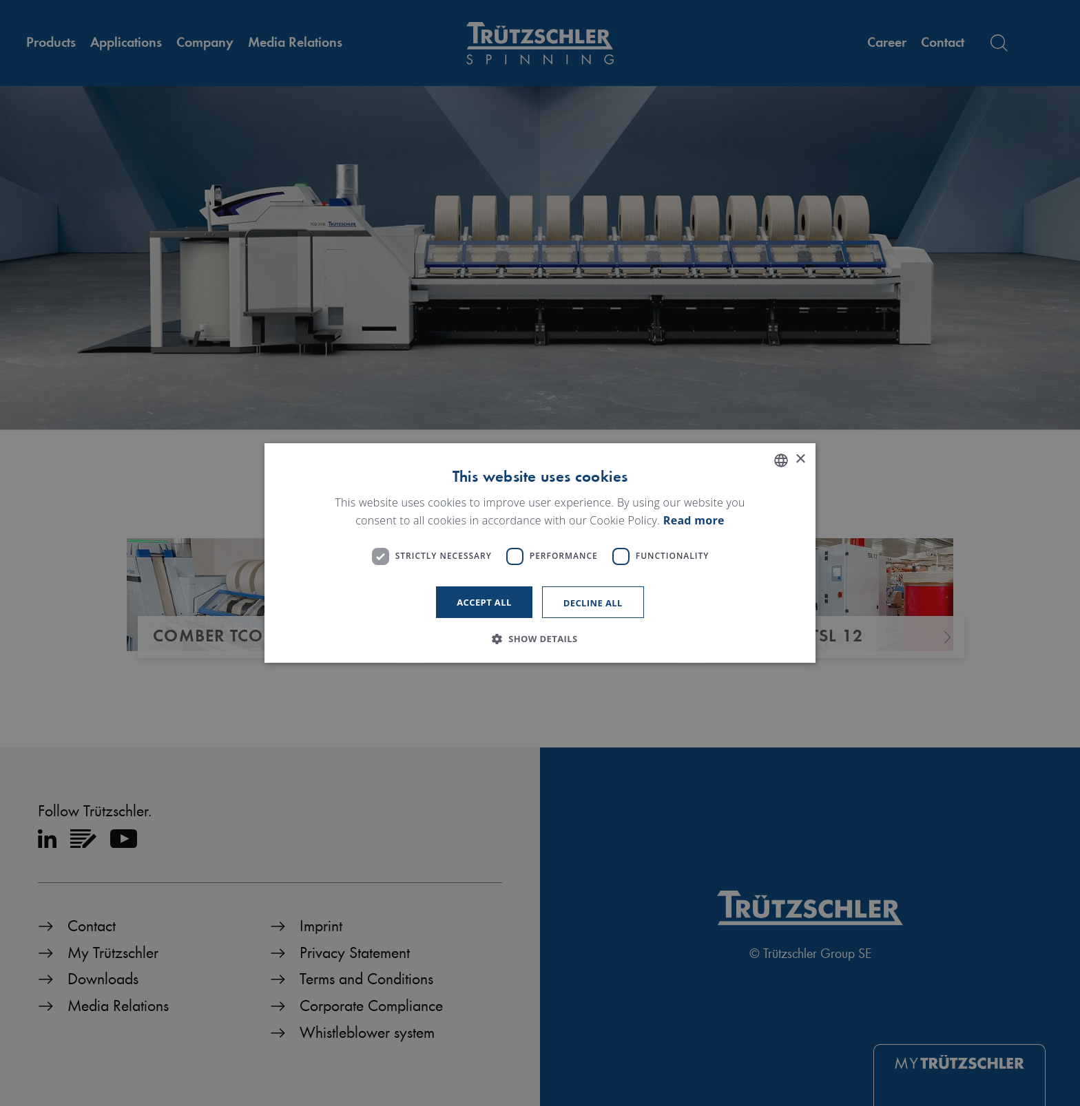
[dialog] (540, 553)
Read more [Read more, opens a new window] (694, 520)
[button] (539, 639)
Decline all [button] (593, 603)
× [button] (800, 459)
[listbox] (781, 460)
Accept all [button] (484, 602)
